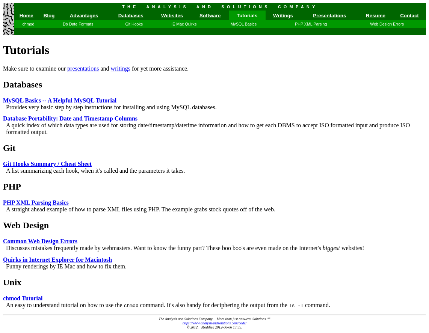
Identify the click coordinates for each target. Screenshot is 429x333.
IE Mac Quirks (183, 24)
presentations (83, 68)
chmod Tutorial (22, 298)
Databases (131, 15)
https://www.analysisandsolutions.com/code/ (214, 323)
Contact (409, 15)
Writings (283, 15)
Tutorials (26, 50)
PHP (12, 186)
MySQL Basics (244, 24)
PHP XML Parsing (311, 24)
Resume (375, 15)
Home (26, 15)
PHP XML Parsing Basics (36, 202)
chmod (28, 24)
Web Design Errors (387, 24)
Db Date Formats (78, 24)
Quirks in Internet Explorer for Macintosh (57, 259)
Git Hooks (134, 24)
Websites (172, 15)
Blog (49, 15)
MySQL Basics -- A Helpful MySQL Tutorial (59, 100)
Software (210, 15)
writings (120, 68)
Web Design (26, 225)
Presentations (329, 15)
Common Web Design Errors (40, 241)
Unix (12, 282)
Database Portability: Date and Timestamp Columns (70, 118)
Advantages (84, 15)
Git (9, 148)
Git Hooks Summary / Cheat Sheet (47, 164)
